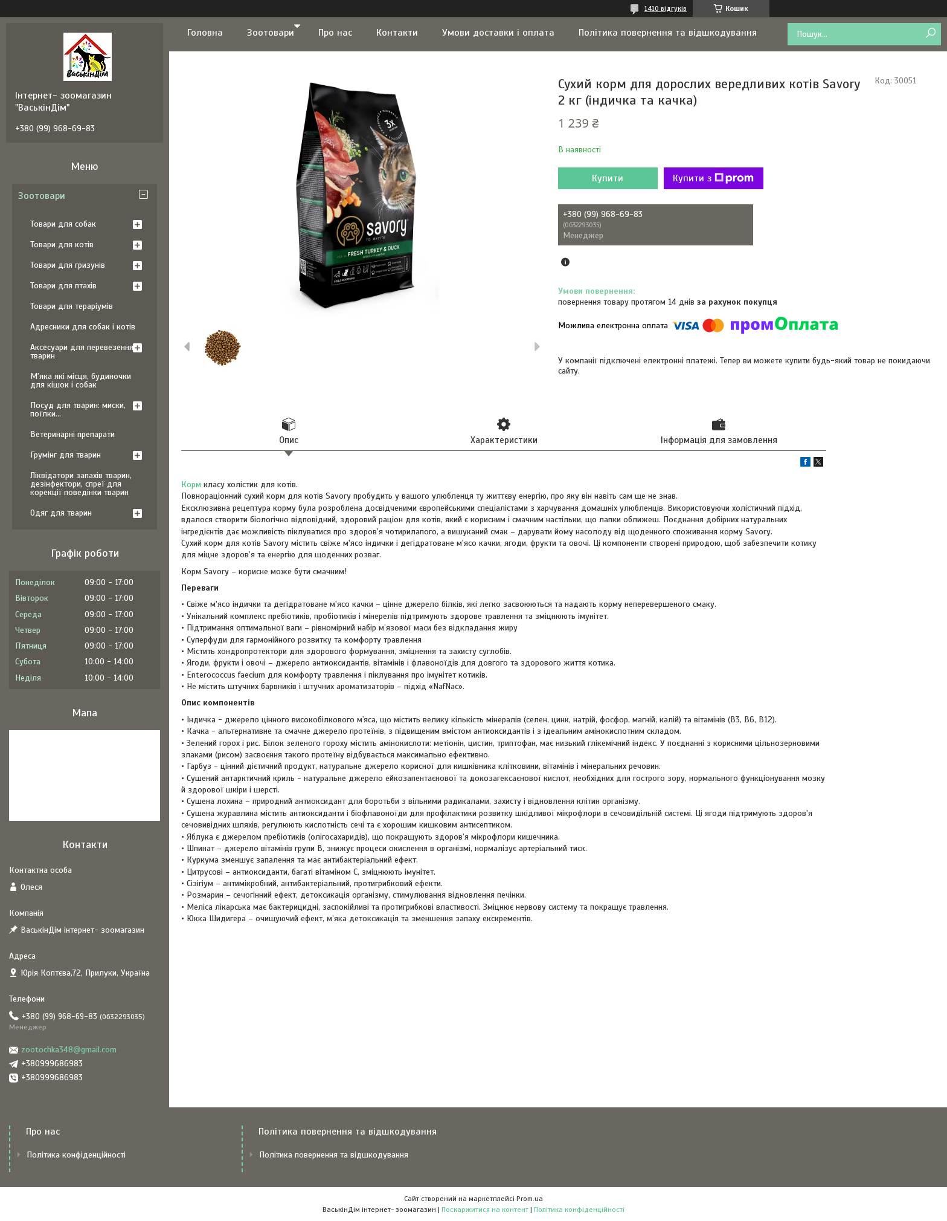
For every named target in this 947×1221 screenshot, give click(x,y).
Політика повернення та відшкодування (668, 33)
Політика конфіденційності (76, 1155)
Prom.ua (529, 1198)
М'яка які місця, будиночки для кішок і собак (80, 380)
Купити (607, 178)
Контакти (397, 33)
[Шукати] (930, 33)
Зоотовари (270, 33)
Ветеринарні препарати (72, 434)
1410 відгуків (665, 8)
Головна (205, 33)
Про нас (335, 33)
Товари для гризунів (67, 265)
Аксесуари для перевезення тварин (81, 351)
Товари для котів (62, 244)
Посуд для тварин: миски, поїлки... (78, 409)
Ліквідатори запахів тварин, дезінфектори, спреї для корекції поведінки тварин (81, 483)
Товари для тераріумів (71, 306)
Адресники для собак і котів (82, 327)
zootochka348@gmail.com (69, 1049)
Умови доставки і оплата (498, 33)
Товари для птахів (63, 285)
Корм (191, 484)
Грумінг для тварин (65, 455)
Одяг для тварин (61, 513)
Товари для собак (63, 224)
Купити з (713, 178)
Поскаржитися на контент (484, 1209)
